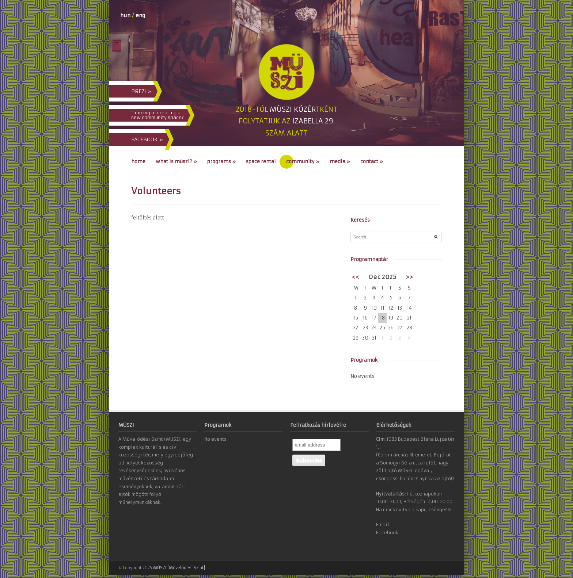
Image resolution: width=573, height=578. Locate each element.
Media (340, 161)
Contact (371, 161)
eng (140, 15)
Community (302, 161)
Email (382, 524)
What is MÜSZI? (176, 161)
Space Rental (261, 161)
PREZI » (141, 91)
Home (138, 161)
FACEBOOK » (147, 139)
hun (125, 15)
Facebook (387, 532)
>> (409, 276)
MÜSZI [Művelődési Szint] (179, 567)
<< (355, 276)
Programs (221, 161)
